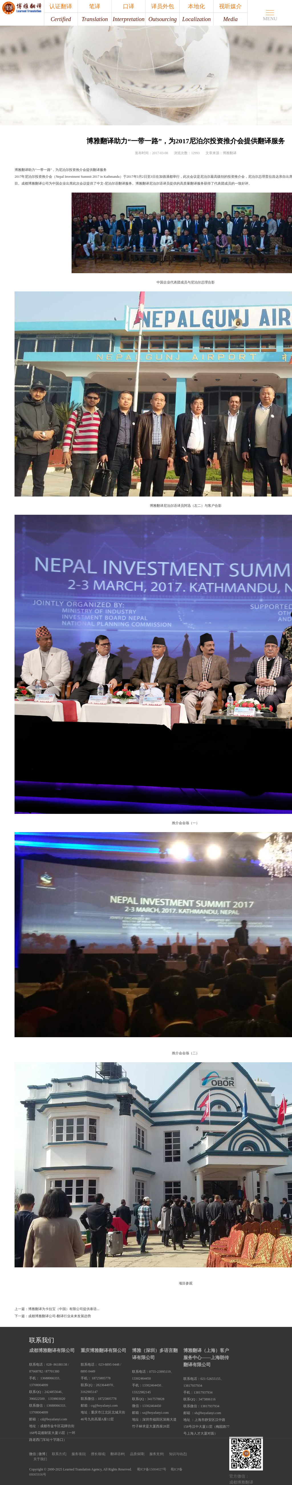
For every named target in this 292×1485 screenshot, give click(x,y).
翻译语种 (117, 1454)
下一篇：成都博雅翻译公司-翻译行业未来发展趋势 (53, 1316)
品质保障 (137, 1454)
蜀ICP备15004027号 (151, 1469)
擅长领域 (98, 1454)
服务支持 (156, 1454)
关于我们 (40, 1459)
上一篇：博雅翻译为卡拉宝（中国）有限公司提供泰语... (57, 1309)
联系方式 (59, 1454)
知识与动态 (177, 1454)
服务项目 (78, 1454)
